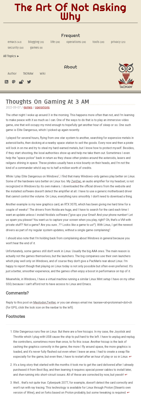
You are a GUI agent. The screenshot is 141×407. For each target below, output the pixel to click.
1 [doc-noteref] (58, 176)
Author (12, 74)
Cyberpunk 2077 (57, 382)
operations (76, 42)
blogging (36, 42)
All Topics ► (11, 56)
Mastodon (39, 302)
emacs (14, 42)
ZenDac (76, 181)
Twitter (51, 302)
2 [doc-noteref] (27, 209)
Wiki (43, 74)
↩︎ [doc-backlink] (130, 356)
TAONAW (28, 74)
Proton (108, 387)
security (16, 48)
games (36, 48)
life (55, 42)
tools (98, 42)
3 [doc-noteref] (109, 229)
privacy (118, 42)
